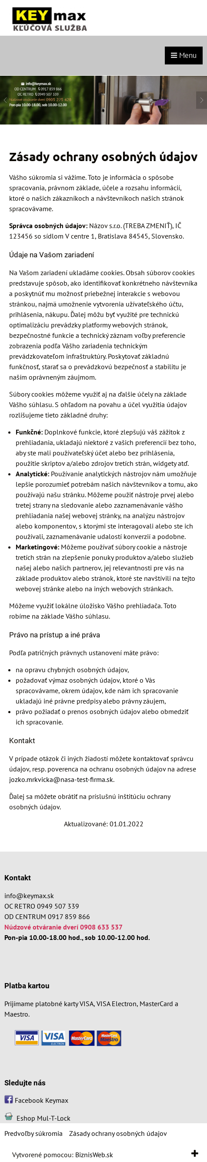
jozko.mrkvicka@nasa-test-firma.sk (61, 779)
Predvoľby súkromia (33, 1133)
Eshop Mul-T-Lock (43, 1118)
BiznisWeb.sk (94, 1154)
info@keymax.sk (29, 895)
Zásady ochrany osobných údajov (118, 1133)
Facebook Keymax (41, 1100)
